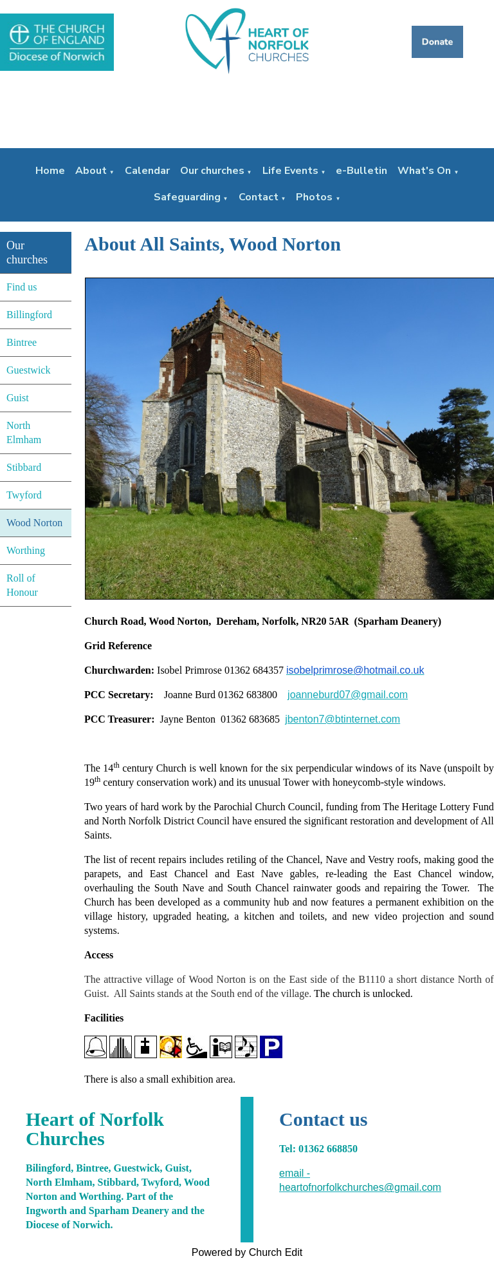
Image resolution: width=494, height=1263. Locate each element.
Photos (314, 197)
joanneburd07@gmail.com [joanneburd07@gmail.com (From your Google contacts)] (348, 694)
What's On (424, 171)
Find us (21, 286)
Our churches (212, 171)
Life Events (290, 171)
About (91, 171)
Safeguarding (187, 197)
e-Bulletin (361, 171)
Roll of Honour (22, 585)
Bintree (21, 342)
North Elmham (23, 432)
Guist (17, 397)
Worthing (25, 550)
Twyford (24, 494)
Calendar (147, 171)
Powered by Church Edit (247, 1252)
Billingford (29, 314)
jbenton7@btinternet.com (342, 719)
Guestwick (28, 370)
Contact (259, 197)
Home (50, 171)
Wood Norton (34, 522)
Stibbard (23, 467)
